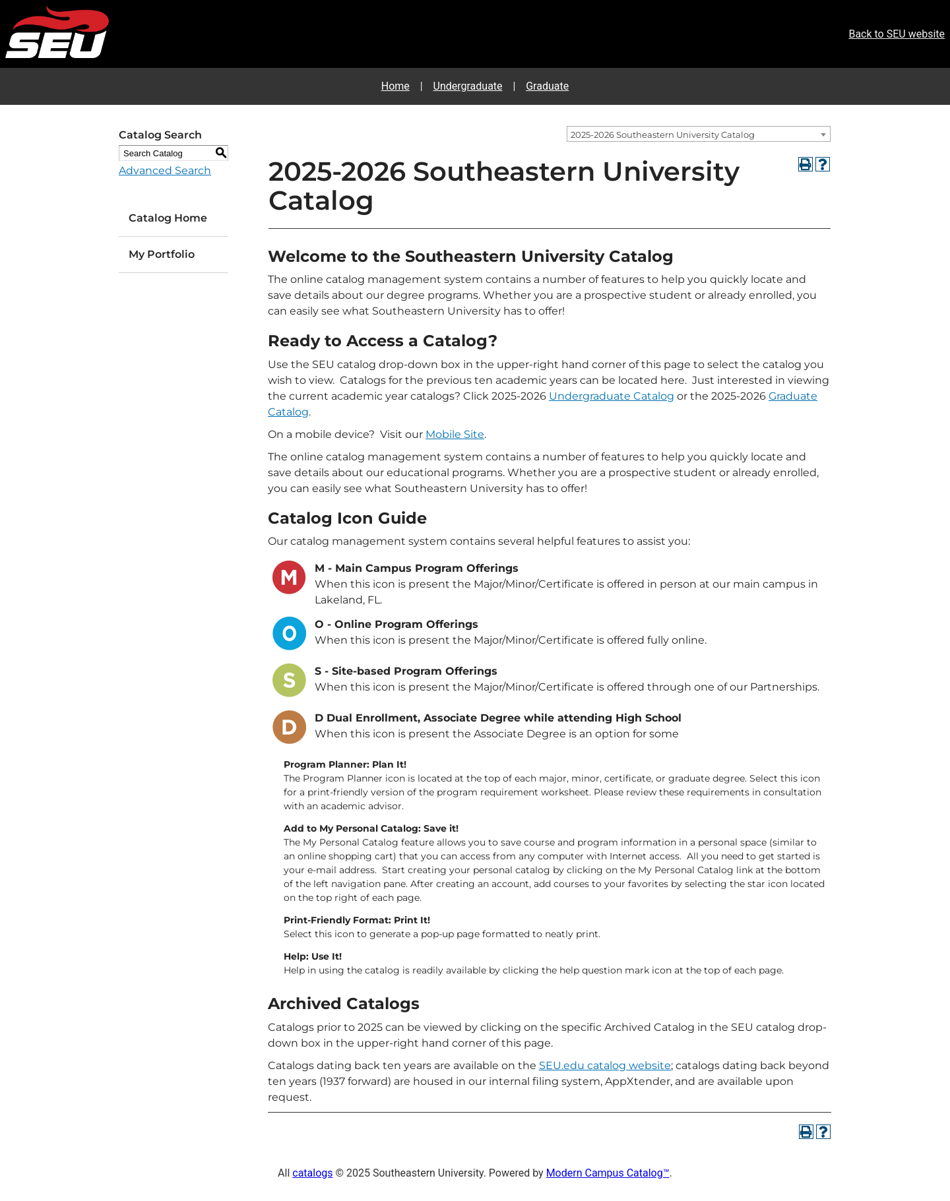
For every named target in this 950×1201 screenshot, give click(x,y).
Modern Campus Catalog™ (608, 1173)
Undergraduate (468, 86)
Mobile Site (455, 434)
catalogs (312, 1173)
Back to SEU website (896, 34)
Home (395, 86)
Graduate (547, 86)
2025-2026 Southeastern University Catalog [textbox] (663, 134)
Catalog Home (168, 218)
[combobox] (699, 134)
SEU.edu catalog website (605, 1065)
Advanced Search (165, 170)
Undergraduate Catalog (611, 396)
